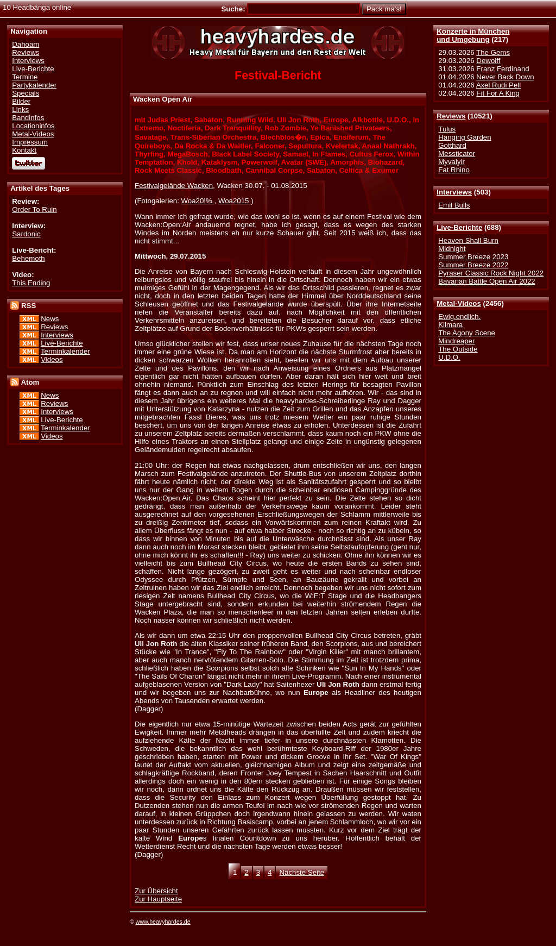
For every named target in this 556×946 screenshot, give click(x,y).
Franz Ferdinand (502, 69)
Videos (51, 359)
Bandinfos (28, 118)
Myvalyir (451, 162)
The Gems (493, 52)
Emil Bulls (454, 205)
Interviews (454, 192)
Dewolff (488, 61)
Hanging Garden (464, 137)
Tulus (447, 129)
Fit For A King (498, 93)
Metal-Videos (459, 303)
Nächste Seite (301, 872)
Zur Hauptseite (158, 899)
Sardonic (26, 234)
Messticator (456, 153)
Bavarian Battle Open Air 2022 (486, 281)
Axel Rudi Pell (498, 85)
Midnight (451, 249)
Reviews (451, 116)
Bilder (21, 101)
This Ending (31, 283)
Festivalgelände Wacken (174, 185)
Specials (25, 93)
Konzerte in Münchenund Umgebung (473, 35)
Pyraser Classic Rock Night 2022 (491, 273)
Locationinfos (33, 126)
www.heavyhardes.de (163, 921)
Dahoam (25, 44)
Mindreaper (456, 341)
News (50, 319)
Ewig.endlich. (459, 316)
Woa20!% (197, 201)
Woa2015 (234, 201)
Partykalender (34, 85)
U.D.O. (449, 357)
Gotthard (452, 145)
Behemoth (28, 258)
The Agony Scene (466, 333)
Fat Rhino (454, 170)
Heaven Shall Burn (468, 240)
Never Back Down (505, 77)
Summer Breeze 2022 (473, 265)
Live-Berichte (459, 227)
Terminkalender (65, 351)
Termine (24, 77)
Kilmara (450, 325)
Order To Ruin (34, 209)
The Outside (457, 349)
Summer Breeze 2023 (473, 257)
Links (20, 109)
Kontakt (24, 150)
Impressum (30, 142)
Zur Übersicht (156, 891)
